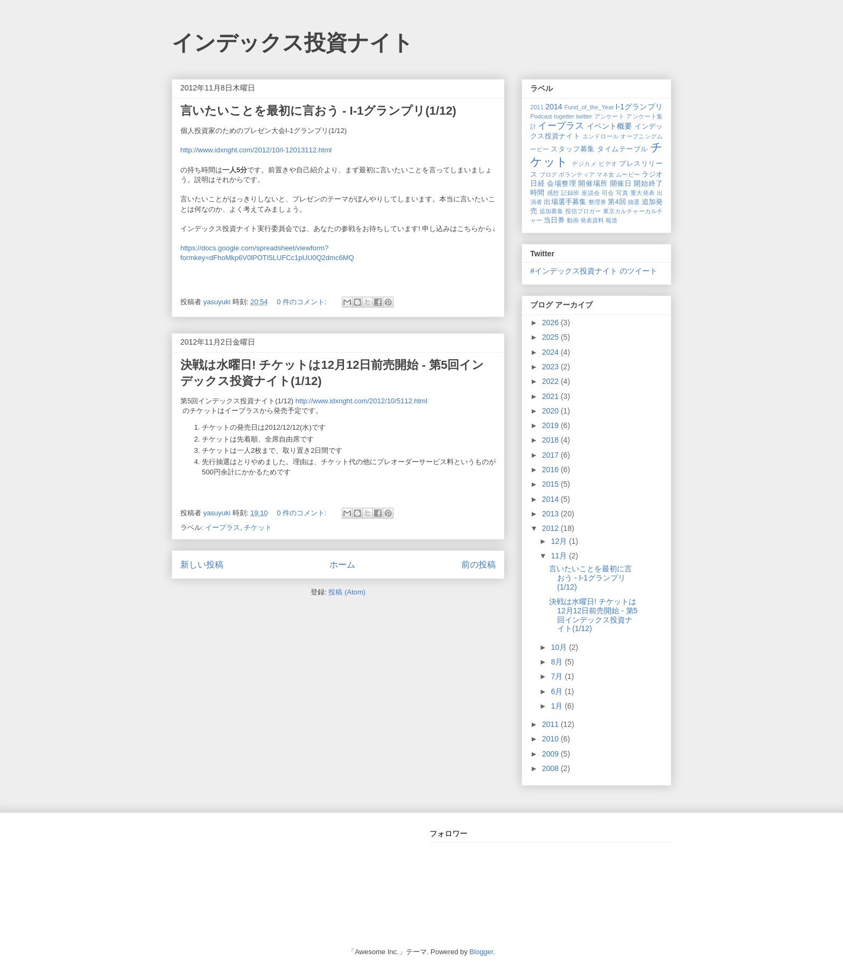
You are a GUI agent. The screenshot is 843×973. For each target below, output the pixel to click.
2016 (551, 469)
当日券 (554, 220)
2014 (553, 106)
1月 (558, 706)
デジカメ (584, 163)
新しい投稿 (201, 564)
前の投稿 (478, 564)
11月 (559, 555)
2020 (551, 411)
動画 (573, 220)
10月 (559, 647)
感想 (553, 193)
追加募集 (551, 211)
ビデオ (608, 163)
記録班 (570, 193)
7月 (558, 676)
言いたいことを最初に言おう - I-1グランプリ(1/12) (318, 110)
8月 (558, 661)
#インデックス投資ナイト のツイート (593, 271)
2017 (551, 455)
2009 (551, 754)
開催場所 (592, 183)
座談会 (590, 193)
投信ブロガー (583, 211)
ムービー (628, 174)
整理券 (597, 202)
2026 (551, 322)
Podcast (541, 116)
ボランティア (577, 174)
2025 (551, 337)
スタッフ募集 (572, 149)
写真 (622, 193)
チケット (258, 527)
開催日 (621, 183)
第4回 (617, 202)
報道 (611, 220)
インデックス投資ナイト (292, 42)
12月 (559, 541)
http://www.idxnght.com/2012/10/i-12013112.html (256, 150)
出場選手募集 (565, 202)
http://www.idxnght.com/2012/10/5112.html (361, 401)
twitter (584, 116)
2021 (551, 396)
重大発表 (642, 193)
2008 (551, 768)
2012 (551, 528)
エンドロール (600, 136)
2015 (551, 484)
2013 (551, 513)
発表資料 (592, 220)
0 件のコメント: (302, 302)
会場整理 (561, 183)
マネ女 (605, 174)
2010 (551, 738)
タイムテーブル (622, 149)
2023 (551, 366)
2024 (551, 352)
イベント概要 (610, 126)
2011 (537, 107)
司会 (608, 193)
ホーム (342, 564)
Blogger (481, 952)
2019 (551, 425)
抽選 (634, 202)
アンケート (609, 116)
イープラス (222, 527)
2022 (551, 381)
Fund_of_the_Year (589, 107)
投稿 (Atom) (347, 592)
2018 (551, 440)
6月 (558, 691)
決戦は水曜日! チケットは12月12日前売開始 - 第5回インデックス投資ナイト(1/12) (593, 615)
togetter (564, 116)
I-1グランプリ (639, 106)
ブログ (548, 174)
